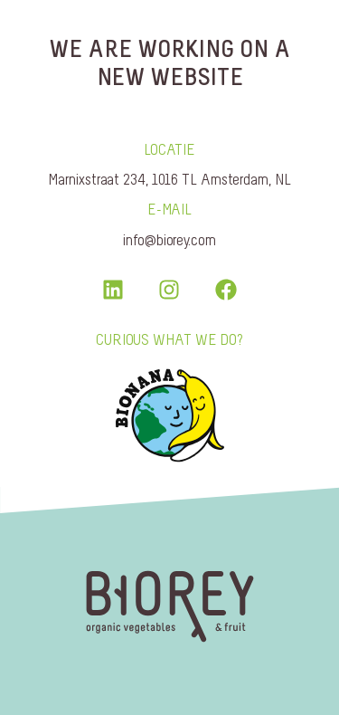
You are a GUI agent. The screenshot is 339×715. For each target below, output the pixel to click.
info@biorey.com (169, 240)
